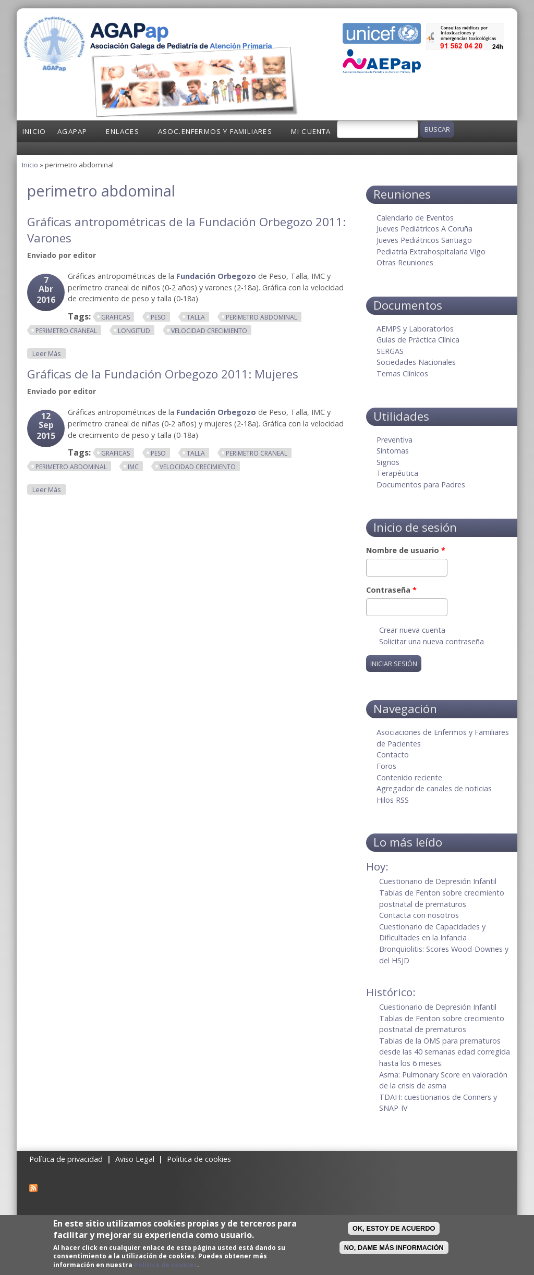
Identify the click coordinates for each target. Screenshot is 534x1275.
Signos (388, 462)
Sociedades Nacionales (416, 362)
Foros (386, 766)
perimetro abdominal (261, 317)
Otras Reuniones (405, 262)
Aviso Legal (134, 1159)
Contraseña (391, 590)
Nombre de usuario (405, 550)
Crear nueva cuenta (412, 630)
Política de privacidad (66, 1159)
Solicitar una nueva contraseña (431, 641)
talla (196, 317)
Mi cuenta (311, 131)
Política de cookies (165, 1264)
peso (158, 317)
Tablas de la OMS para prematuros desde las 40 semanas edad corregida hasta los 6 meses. (444, 1052)
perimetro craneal (66, 330)
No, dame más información (394, 1248)
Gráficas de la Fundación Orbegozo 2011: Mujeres (162, 374)
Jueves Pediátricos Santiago (424, 240)
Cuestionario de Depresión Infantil (437, 881)
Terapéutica (397, 473)
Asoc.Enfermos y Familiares (215, 131)
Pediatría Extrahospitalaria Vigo (431, 251)
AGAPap (72, 131)
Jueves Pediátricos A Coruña (424, 229)
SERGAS (390, 351)
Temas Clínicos (402, 373)
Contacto (393, 754)
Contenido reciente (409, 777)
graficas (115, 317)
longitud (134, 330)
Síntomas (393, 451)
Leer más (49, 353)
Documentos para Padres (421, 484)
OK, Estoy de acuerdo (394, 1228)
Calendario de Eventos (415, 218)
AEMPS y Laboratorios (415, 329)
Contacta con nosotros (419, 915)
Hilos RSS (393, 800)
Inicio (34, 131)
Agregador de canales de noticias (434, 788)
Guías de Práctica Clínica (418, 340)
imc (133, 466)
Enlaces (122, 131)
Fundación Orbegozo (216, 276)
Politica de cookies (199, 1159)
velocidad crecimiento (209, 330)
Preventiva (394, 440)
